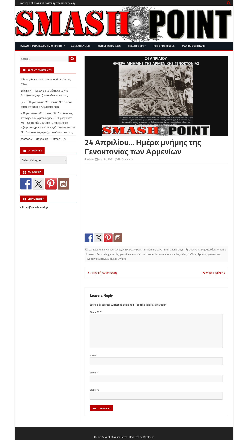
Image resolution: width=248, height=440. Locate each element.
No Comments (125, 159)
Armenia (221, 249)
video (183, 254)
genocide (113, 254)
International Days (173, 249)
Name (93, 355)
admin (90, 159)
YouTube (192, 254)
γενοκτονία (214, 254)
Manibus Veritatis (193, 46)
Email (94, 372)
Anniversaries (113, 249)
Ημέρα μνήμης (118, 259)
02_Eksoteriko (97, 249)
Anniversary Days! (153, 249)
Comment (96, 312)
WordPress (148, 437)
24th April (194, 249)
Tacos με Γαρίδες (213, 273)
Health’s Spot (137, 46)
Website (94, 390)
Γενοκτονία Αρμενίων (97, 259)
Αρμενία (202, 254)
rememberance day (168, 254)
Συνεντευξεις (80, 46)
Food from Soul (164, 46)
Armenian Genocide (96, 254)
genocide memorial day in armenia (138, 254)
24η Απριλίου (208, 249)
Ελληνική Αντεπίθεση (102, 273)
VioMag (105, 437)
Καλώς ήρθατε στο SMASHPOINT (41, 46)
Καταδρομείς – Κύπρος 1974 (50, 139)
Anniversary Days (109, 46)
